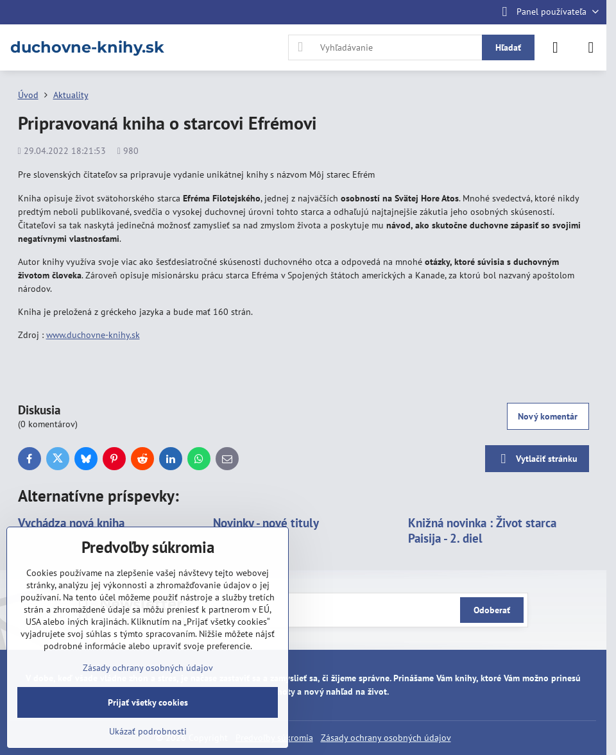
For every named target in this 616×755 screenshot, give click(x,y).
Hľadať (508, 47)
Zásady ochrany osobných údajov (386, 737)
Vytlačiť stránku (537, 459)
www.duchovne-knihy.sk (93, 335)
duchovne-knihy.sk (87, 47)
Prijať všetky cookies (148, 702)
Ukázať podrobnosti (148, 731)
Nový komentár (548, 416)
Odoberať (492, 610)
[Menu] (591, 47)
